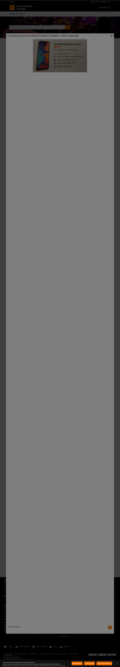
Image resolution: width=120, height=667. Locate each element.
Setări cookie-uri (77, 663)
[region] (60, 663)
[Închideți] (117, 663)
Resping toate (89, 663)
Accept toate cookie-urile (104, 663)
